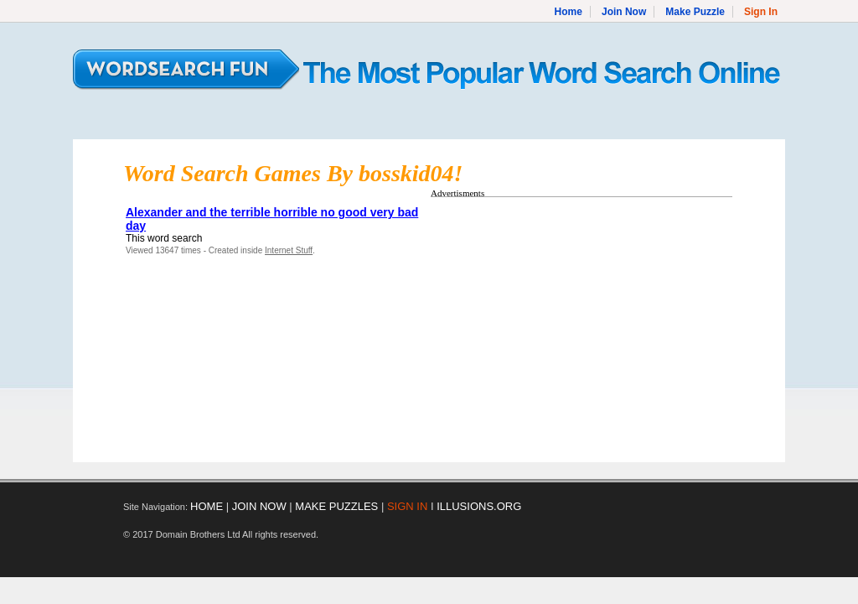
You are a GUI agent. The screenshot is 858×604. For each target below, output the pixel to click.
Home (568, 12)
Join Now (624, 12)
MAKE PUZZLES (336, 506)
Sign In (761, 12)
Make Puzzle (695, 12)
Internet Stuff (289, 250)
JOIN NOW (259, 506)
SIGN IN (407, 506)
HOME (206, 506)
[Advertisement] (571, 321)
